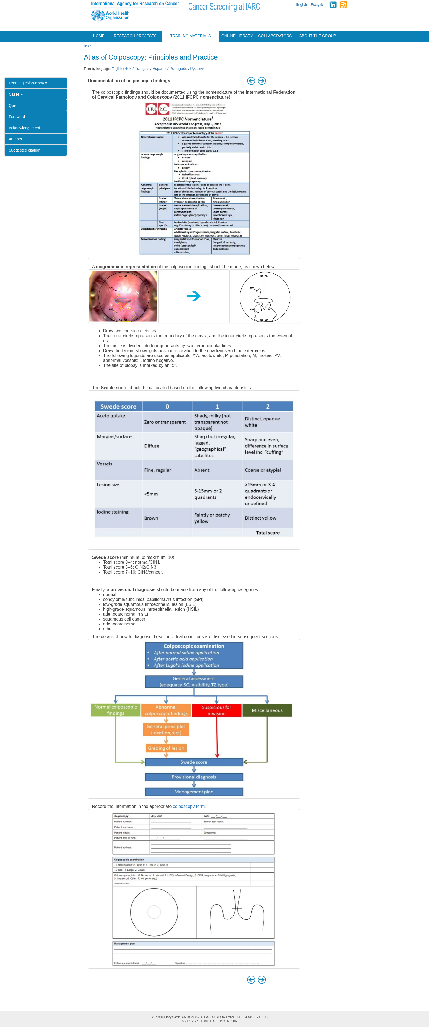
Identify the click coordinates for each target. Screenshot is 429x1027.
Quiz (13, 105)
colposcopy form (189, 806)
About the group (317, 36)
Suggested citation (24, 150)
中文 (128, 69)
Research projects (135, 36)
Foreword (17, 116)
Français (317, 5)
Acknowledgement (24, 128)
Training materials (190, 36)
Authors (15, 139)
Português (178, 68)
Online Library (237, 36)
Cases (16, 94)
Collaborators (275, 36)
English (301, 5)
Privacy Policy (228, 1020)
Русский (197, 68)
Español (160, 68)
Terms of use (208, 1020)
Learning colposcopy (28, 83)
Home (99, 36)
